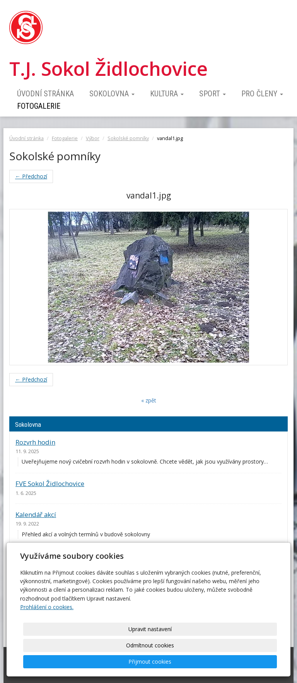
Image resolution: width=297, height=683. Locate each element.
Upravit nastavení (119, 661)
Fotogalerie (38, 106)
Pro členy (262, 93)
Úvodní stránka (45, 93)
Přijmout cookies (247, 661)
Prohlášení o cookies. (46, 639)
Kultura (167, 93)
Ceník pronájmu (39, 556)
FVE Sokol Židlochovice (49, 483)
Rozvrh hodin (35, 442)
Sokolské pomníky (128, 138)
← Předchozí (31, 176)
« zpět (148, 400)
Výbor (92, 138)
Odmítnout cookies (183, 661)
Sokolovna (112, 93)
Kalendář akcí (35, 514)
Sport (212, 93)
